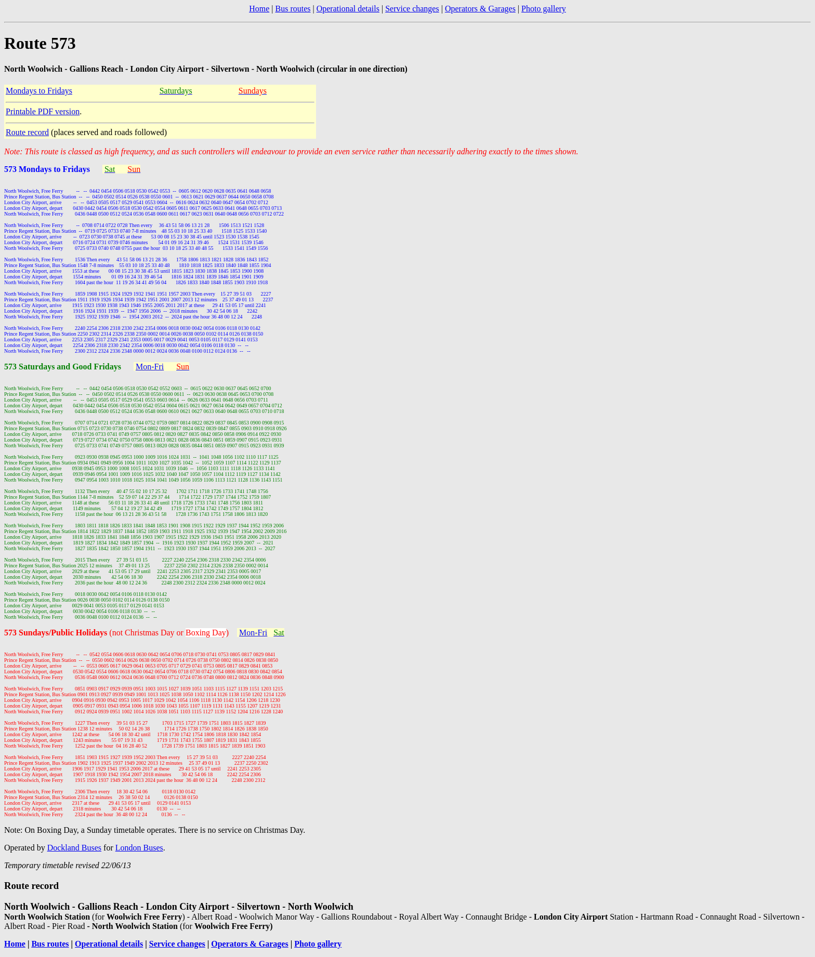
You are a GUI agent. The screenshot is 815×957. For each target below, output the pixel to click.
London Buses (139, 847)
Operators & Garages (480, 8)
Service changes (412, 8)
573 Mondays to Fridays (48, 169)
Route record (27, 132)
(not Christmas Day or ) (170, 632)
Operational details (348, 8)
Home (259, 8)
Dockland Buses (74, 847)
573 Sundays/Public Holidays (56, 632)
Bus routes (292, 8)
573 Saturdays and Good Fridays (63, 366)
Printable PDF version (43, 111)
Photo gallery (543, 8)
